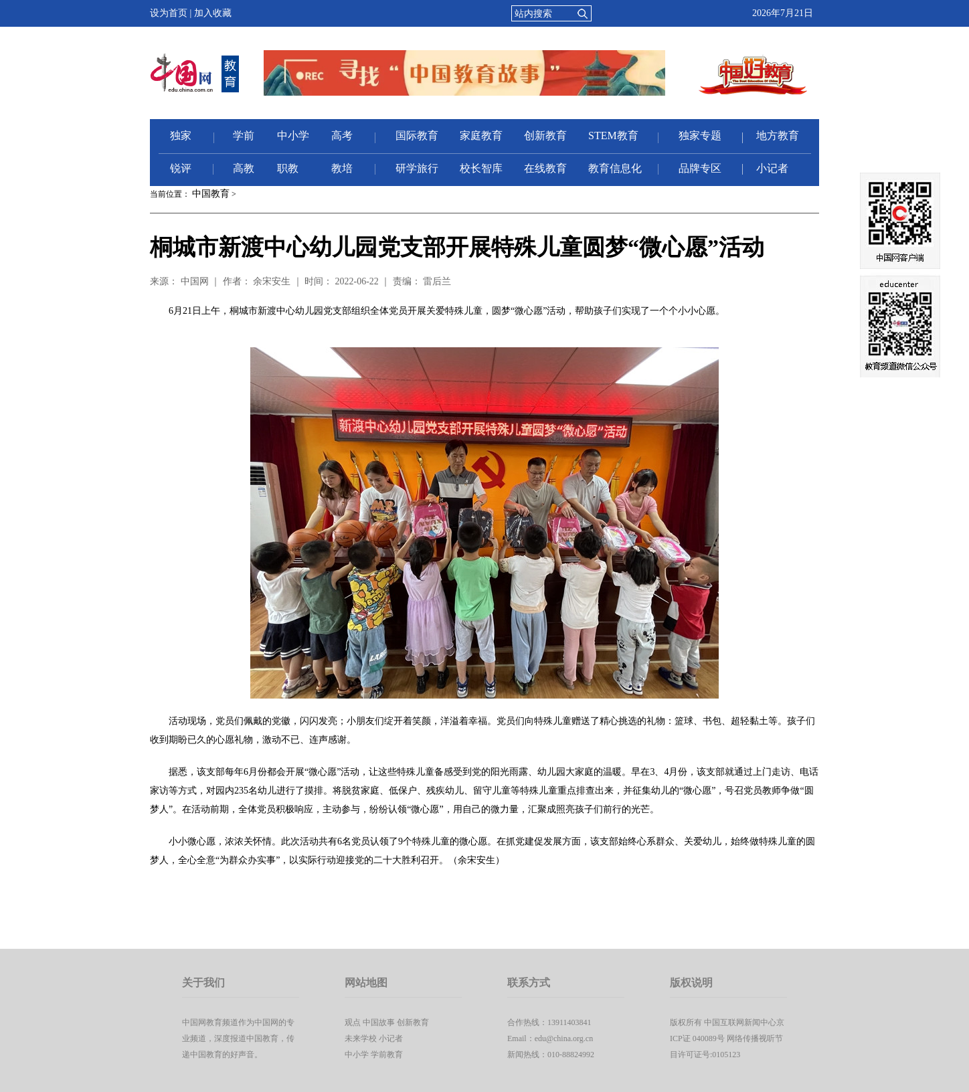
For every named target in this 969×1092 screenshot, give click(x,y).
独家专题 (700, 135)
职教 (287, 168)
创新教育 (545, 135)
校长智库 (481, 168)
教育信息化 (615, 168)
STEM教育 (613, 135)
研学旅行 (416, 168)
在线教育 (545, 168)
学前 (243, 135)
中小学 (293, 135)
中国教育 (211, 194)
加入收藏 (213, 13)
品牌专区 (700, 168)
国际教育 (416, 135)
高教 (243, 168)
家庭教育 (481, 135)
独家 (180, 135)
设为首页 (168, 13)
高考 (342, 135)
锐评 (180, 168)
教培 (342, 168)
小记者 (772, 168)
